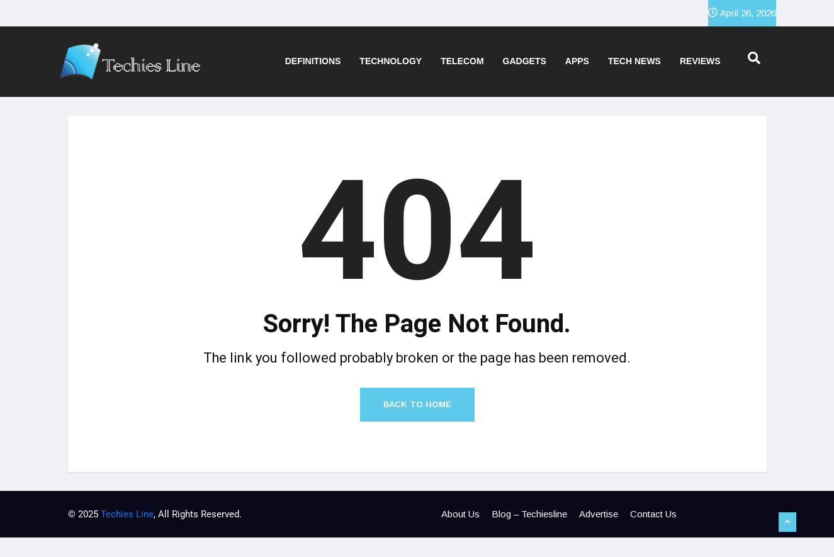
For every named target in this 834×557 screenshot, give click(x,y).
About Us (460, 514)
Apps (577, 61)
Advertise (598, 514)
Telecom (462, 61)
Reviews (700, 61)
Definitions (313, 61)
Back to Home (417, 404)
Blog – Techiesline (529, 514)
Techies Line (127, 514)
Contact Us (653, 514)
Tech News (634, 61)
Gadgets (524, 61)
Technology (390, 61)
